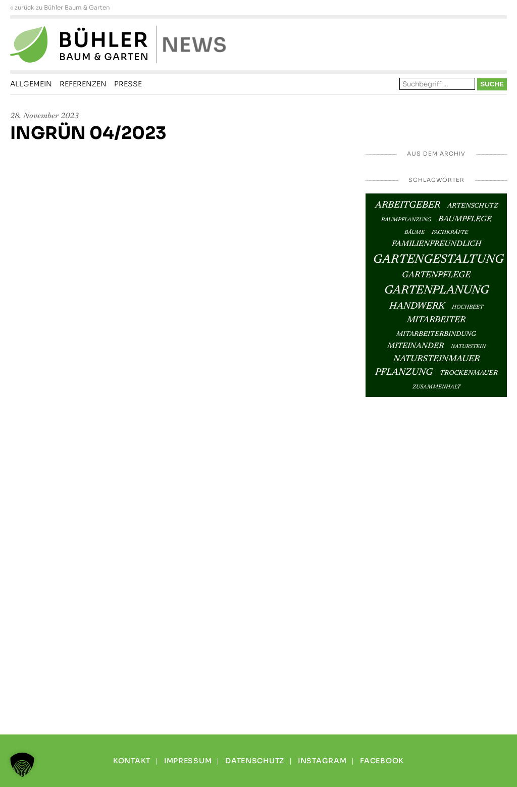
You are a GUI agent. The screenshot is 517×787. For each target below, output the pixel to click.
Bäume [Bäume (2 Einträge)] (414, 232)
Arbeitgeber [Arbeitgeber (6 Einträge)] (407, 205)
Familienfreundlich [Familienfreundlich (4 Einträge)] (436, 244)
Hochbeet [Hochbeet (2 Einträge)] (467, 307)
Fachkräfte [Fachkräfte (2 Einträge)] (450, 232)
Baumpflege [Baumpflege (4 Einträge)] (465, 219)
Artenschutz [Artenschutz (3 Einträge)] (472, 206)
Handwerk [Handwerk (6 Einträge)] (417, 306)
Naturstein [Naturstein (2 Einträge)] (468, 347)
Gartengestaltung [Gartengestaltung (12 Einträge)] (438, 260)
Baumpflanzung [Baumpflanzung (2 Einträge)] (406, 220)
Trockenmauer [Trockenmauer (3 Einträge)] (469, 373)
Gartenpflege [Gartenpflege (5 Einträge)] (436, 275)
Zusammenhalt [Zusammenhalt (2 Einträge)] (436, 387)
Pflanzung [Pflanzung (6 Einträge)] (404, 372)
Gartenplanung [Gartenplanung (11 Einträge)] (436, 291)
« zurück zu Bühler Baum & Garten (60, 8)
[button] (22, 765)
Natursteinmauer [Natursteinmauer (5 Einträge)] (436, 359)
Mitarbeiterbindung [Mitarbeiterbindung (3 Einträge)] (436, 334)
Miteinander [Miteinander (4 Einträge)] (415, 346)
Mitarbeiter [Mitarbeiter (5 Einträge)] (436, 320)
